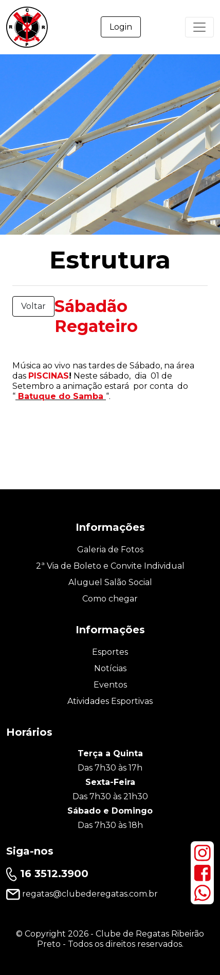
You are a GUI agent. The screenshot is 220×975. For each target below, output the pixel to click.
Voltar (33, 306)
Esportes (110, 652)
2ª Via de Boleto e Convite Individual (110, 566)
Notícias (110, 668)
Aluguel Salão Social (110, 582)
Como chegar (110, 599)
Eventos (110, 685)
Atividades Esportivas (110, 701)
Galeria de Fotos (110, 549)
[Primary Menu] (199, 27)
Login (120, 27)
